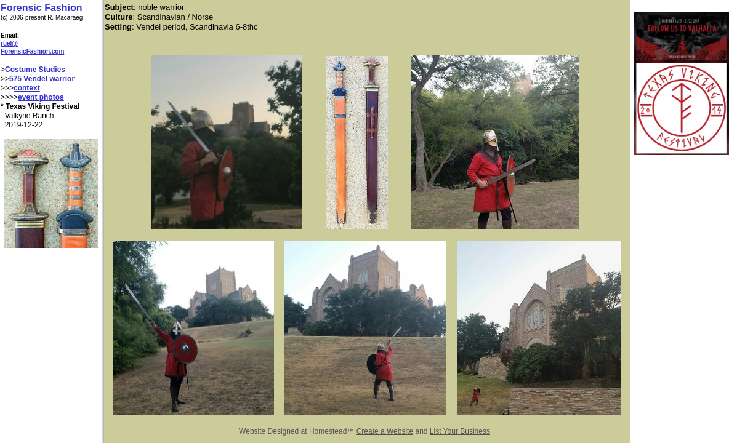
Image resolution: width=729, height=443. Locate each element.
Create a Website (385, 431)
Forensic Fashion (41, 7)
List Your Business (460, 431)
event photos (41, 97)
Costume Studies (35, 69)
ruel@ (9, 43)
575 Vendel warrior (42, 78)
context (27, 88)
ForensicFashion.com (32, 51)
